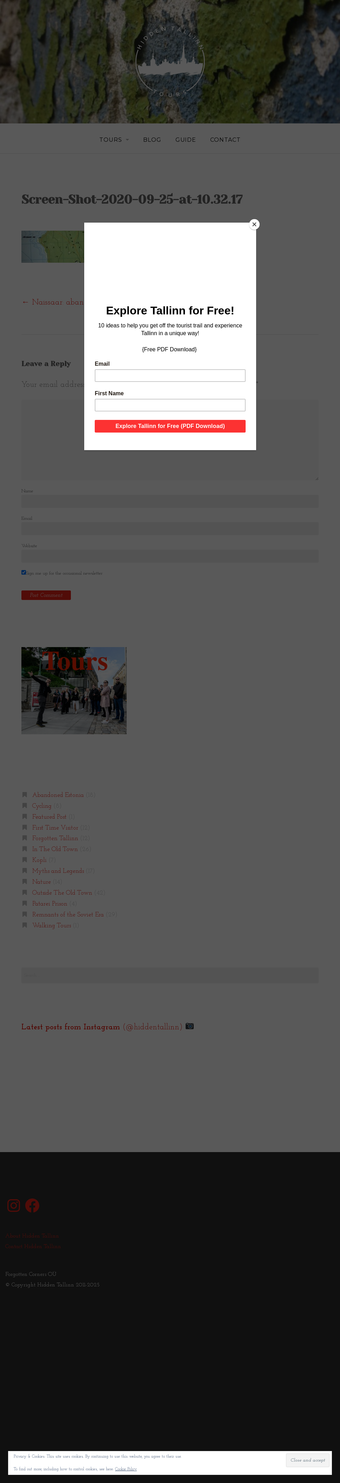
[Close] (254, 224)
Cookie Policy (126, 1469)
